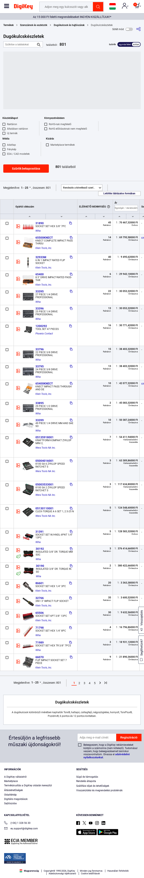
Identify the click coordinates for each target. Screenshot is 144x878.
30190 (40, 565)
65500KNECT (44, 237)
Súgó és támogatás (87, 776)
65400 (39, 274)
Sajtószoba (10, 803)
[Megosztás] (138, 29)
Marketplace (11, 781)
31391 (39, 531)
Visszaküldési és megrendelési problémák (99, 790)
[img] (23, 7)
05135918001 (44, 437)
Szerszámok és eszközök (33, 25)
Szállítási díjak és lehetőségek (92, 785)
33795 (39, 366)
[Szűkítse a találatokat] (20, 44)
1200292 (41, 326)
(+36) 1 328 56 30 (17, 823)
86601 (39, 583)
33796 (39, 349)
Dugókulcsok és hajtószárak (69, 25)
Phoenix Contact (44, 333)
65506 (39, 612)
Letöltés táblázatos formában (119, 193)
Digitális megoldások (16, 799)
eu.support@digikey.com (21, 829)
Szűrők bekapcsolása (26, 168)
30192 (40, 548)
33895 (39, 403)
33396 (39, 308)
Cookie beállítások (90, 873)
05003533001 (44, 484)
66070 (39, 657)
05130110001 (44, 508)
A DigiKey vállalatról (15, 776)
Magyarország (29, 871)
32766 (39, 598)
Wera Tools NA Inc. (45, 447)
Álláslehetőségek (13, 790)
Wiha (38, 230)
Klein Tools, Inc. (43, 248)
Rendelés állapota (86, 781)
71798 (39, 627)
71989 (39, 642)
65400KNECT (44, 383)
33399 (39, 420)
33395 (39, 291)
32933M (40, 257)
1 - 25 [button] (24, 187)
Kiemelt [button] (82, 187)
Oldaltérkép (10, 794)
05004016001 (44, 460)
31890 (39, 223)
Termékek (8, 25)
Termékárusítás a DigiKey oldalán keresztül (28, 785)
